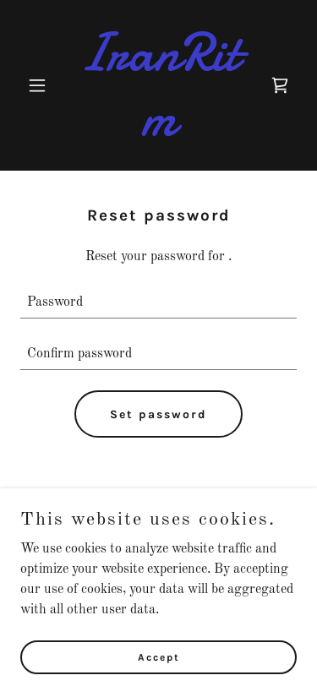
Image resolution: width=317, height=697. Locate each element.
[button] (41, 85)
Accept (159, 656)
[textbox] (158, 303)
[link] (158, 132)
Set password (158, 414)
